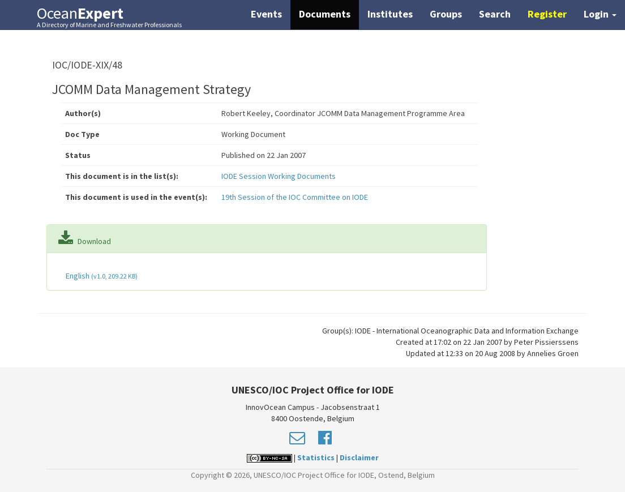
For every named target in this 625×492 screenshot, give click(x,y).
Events (266, 13)
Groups (446, 13)
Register (547, 13)
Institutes (390, 13)
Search (495, 13)
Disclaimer (359, 457)
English (101, 276)
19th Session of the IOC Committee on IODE (294, 197)
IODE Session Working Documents (278, 176)
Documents (324, 13)
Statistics (316, 457)
